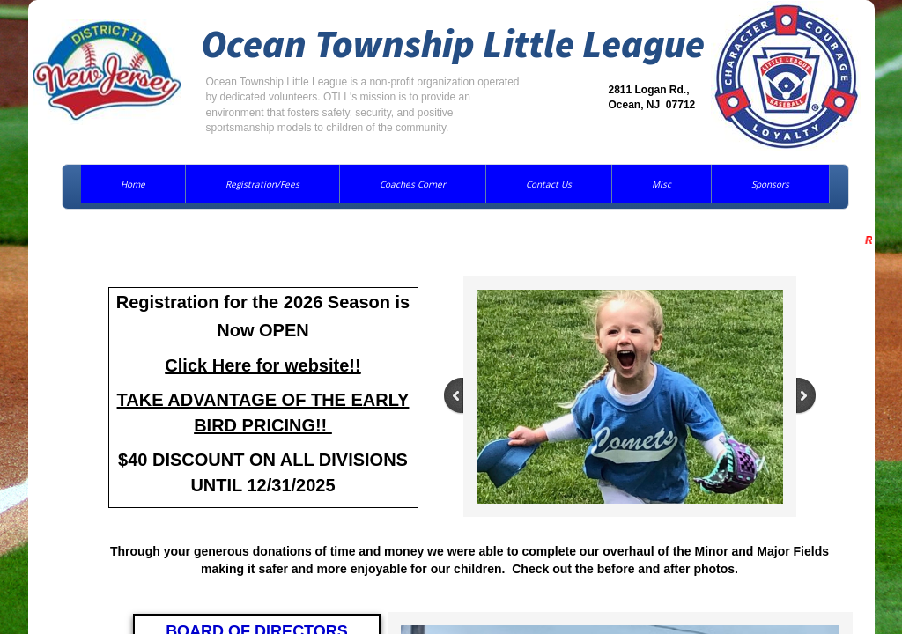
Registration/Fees (262, 184)
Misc (661, 184)
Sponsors (770, 184)
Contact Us (549, 184)
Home (133, 184)
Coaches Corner (413, 184)
